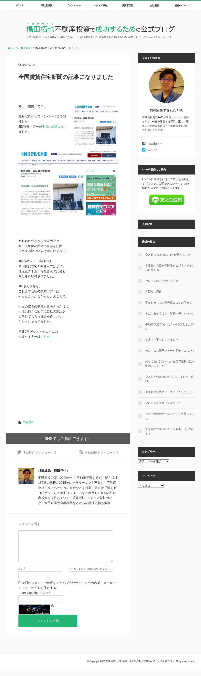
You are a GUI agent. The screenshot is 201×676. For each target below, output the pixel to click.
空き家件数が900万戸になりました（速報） (169, 379)
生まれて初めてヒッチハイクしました (168, 392)
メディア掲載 (100, 5)
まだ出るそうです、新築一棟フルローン (170, 313)
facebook (152, 143)
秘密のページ (182, 5)
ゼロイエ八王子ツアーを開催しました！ (170, 350)
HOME (19, 5)
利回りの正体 (153, 291)
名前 (20, 575)
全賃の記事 (50, 126)
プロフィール (73, 5)
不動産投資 (46, 5)
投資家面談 (127, 5)
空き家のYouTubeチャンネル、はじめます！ (170, 431)
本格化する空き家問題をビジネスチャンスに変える (170, 267)
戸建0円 (27, 422)
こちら (45, 336)
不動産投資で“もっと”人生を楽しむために (169, 326)
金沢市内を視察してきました (163, 402)
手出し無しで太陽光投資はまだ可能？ (168, 302)
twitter (149, 150)
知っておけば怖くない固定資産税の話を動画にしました (170, 363)
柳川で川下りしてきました (161, 339)
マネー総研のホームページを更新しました (170, 416)
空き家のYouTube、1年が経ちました (168, 254)
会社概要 (154, 5)
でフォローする (40, 453)
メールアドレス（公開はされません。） (90, 575)
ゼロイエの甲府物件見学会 (161, 280)
